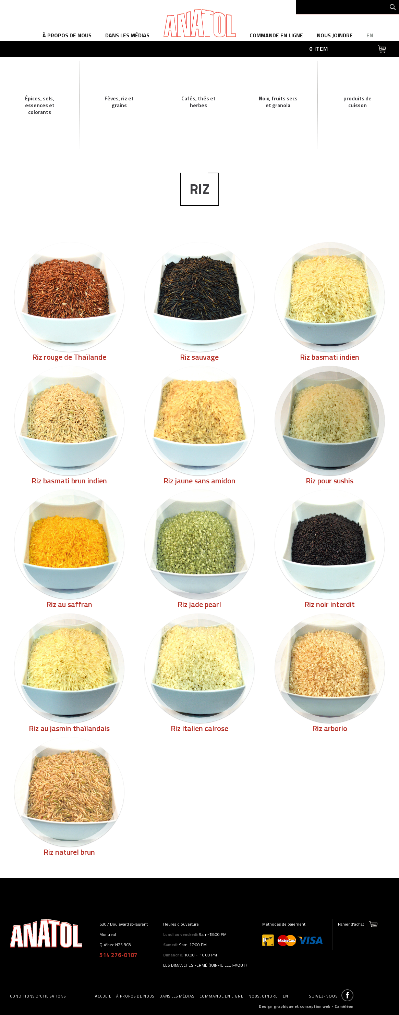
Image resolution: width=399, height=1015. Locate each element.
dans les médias (127, 35)
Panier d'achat (351, 924)
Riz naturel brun (69, 852)
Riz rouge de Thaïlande (69, 357)
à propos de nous (67, 35)
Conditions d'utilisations (38, 996)
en (369, 35)
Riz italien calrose (199, 728)
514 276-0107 (118, 955)
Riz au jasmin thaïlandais (69, 728)
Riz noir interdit (329, 604)
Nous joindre (335, 35)
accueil (103, 996)
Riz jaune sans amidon (199, 480)
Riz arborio (329, 728)
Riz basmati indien (329, 357)
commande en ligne (276, 35)
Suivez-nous (323, 996)
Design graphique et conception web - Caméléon (306, 1006)
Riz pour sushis (329, 480)
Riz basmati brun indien (69, 480)
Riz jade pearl (199, 604)
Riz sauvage (199, 357)
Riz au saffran (69, 604)
